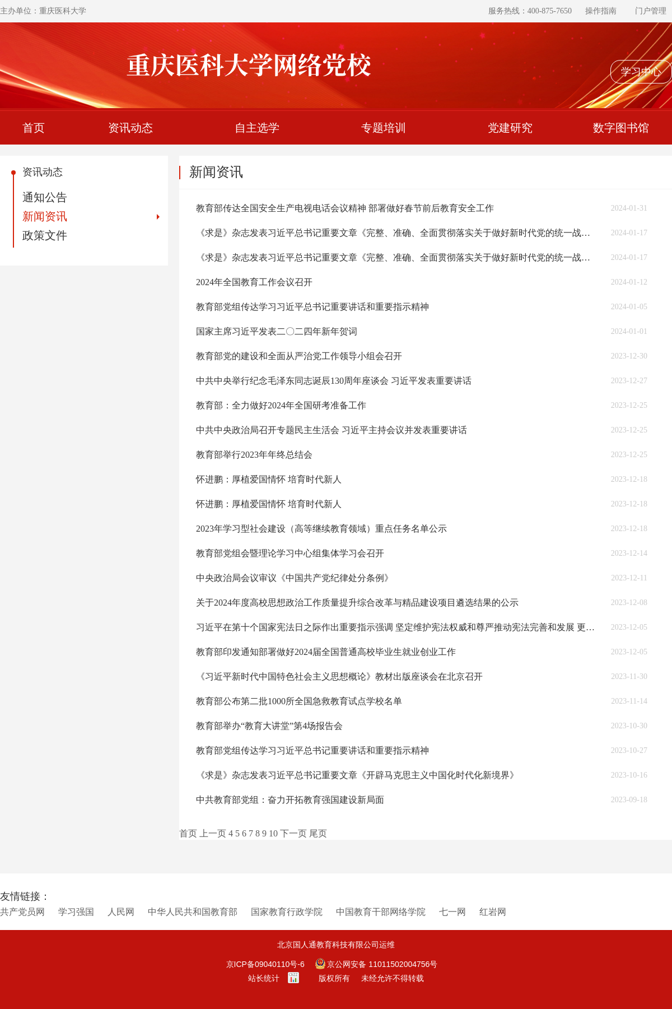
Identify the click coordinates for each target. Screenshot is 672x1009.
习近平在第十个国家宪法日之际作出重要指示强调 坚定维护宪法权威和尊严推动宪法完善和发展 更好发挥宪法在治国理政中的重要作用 (397, 627)
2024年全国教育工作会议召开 (254, 282)
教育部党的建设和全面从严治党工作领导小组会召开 (299, 356)
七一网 (452, 912)
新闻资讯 (44, 216)
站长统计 (263, 978)
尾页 (318, 833)
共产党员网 (22, 912)
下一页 (293, 833)
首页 (33, 128)
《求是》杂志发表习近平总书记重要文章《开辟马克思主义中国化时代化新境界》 (357, 775)
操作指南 (601, 11)
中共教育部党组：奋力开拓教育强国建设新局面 (290, 800)
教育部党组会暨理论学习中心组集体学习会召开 (290, 553)
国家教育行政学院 (287, 912)
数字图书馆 (621, 128)
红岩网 (492, 912)
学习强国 (76, 912)
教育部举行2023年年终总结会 (254, 454)
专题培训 (383, 128)
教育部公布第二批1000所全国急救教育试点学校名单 (299, 701)
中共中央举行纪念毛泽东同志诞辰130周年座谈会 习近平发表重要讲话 (334, 380)
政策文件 (44, 235)
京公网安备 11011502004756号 (376, 964)
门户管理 (650, 11)
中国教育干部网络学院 (381, 912)
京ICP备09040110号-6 (265, 964)
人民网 (121, 912)
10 (273, 833)
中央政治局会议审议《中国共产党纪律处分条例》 (294, 578)
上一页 (212, 833)
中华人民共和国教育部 (192, 912)
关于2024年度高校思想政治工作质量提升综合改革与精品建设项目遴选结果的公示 (357, 602)
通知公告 (44, 197)
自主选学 (257, 128)
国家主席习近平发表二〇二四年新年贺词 (276, 331)
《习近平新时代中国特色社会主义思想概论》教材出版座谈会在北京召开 (339, 676)
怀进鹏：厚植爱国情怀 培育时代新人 (269, 479)
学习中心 (641, 71)
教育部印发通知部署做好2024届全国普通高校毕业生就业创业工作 (326, 652)
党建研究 (510, 128)
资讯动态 (130, 128)
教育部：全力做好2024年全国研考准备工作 (281, 405)
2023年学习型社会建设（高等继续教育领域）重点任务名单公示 (321, 528)
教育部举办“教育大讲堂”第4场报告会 (269, 726)
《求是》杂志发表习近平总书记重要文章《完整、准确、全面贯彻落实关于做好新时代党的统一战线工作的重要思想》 (397, 233)
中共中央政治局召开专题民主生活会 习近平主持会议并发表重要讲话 (331, 430)
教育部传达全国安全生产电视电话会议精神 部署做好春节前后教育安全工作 (345, 208)
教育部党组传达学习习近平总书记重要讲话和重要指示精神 (312, 306)
